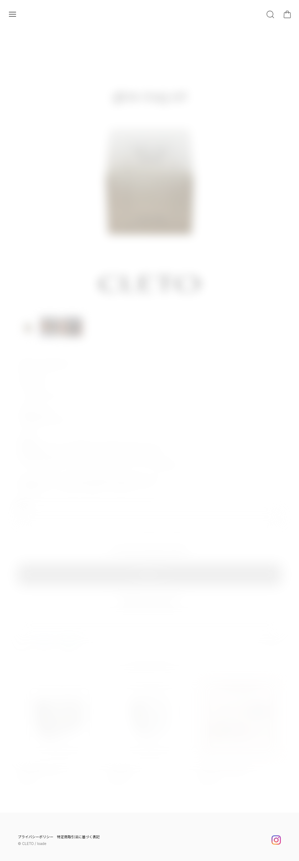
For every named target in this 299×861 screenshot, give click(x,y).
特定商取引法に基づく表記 (78, 837)
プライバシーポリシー (35, 837)
